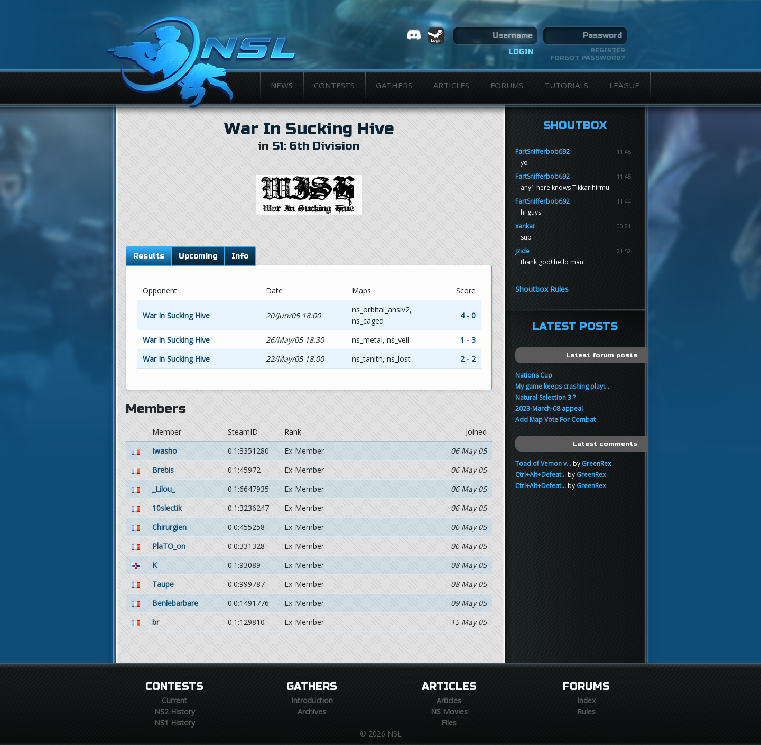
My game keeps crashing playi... (562, 386)
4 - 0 (468, 315)
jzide (522, 250)
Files (449, 723)
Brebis (163, 470)
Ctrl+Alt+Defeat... (540, 474)
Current (174, 700)
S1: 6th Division (316, 146)
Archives (312, 711)
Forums (506, 85)
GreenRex (596, 463)
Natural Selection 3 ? (545, 397)
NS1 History (174, 723)
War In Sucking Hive (309, 129)
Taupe (163, 584)
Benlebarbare (175, 603)
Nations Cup (533, 375)
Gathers (394, 85)
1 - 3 (468, 340)
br (155, 622)
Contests (334, 85)
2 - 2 (468, 359)
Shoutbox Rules (542, 289)
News (282, 85)
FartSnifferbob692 (542, 151)
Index (586, 700)
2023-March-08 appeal (549, 408)
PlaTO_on (168, 546)
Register (607, 50)
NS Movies (449, 711)
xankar (525, 226)
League (624, 85)
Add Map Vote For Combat (555, 419)
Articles (451, 85)
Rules (586, 711)
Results (148, 256)
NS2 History (174, 711)
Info (239, 256)
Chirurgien (169, 527)
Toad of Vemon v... (543, 463)
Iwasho (164, 451)
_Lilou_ (163, 489)
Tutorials (566, 85)
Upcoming (198, 256)
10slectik (167, 508)
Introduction (312, 700)
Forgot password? (587, 57)
